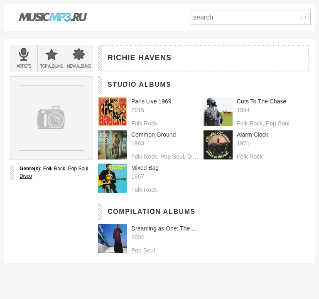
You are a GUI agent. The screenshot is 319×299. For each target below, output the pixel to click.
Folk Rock (54, 169)
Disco (26, 176)
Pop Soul (78, 169)
